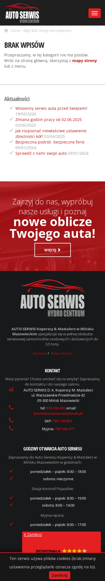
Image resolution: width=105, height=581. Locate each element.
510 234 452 (56, 408)
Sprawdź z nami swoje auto (41, 153)
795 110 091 (62, 420)
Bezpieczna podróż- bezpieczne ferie (50, 142)
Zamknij (59, 575)
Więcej (52, 249)
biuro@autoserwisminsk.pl (58, 413)
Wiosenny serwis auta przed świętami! (51, 108)
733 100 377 (64, 428)
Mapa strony (61, 353)
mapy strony (84, 60)
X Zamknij (33, 534)
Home (15, 30)
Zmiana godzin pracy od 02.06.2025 (48, 119)
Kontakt (39, 353)
